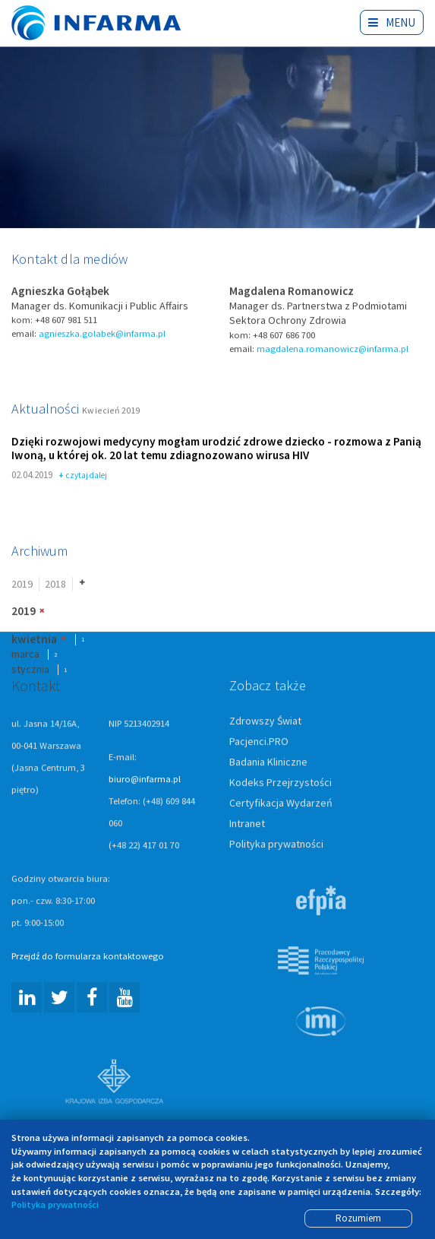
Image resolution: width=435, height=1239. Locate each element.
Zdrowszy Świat (265, 721)
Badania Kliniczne (268, 762)
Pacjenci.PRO (258, 742)
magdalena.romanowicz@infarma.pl (332, 349)
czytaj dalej (83, 476)
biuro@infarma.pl (145, 779)
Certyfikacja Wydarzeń (281, 803)
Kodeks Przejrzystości (280, 783)
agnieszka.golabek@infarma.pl (102, 334)
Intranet (247, 825)
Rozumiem (358, 1218)
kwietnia (34, 639)
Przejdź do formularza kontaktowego (87, 956)
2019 (22, 584)
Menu (392, 22)
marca (25, 655)
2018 (55, 584)
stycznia (30, 670)
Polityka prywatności (276, 845)
